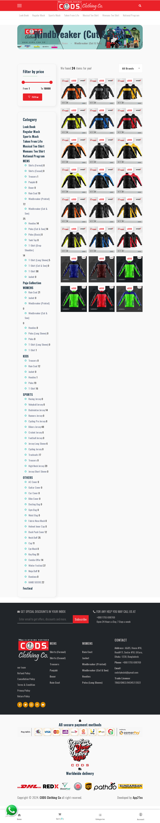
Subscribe (81, 619)
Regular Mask (38, 15)
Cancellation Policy (26, 679)
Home (63, 43)
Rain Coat (55, 682)
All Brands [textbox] (128, 68)
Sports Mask (54, 15)
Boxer (53, 676)
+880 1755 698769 (106, 617)
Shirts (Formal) (58, 652)
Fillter (33, 97)
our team (21, 667)
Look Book (24, 15)
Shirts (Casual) (58, 658)
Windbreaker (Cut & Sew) (95, 670)
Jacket (85, 658)
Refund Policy (23, 673)
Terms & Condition (26, 684)
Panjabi (54, 670)
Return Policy (23, 696)
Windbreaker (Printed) (94, 664)
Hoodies (86, 676)
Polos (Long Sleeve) (92, 682)
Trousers (54, 664)
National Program (131, 15)
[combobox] (130, 68)
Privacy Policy (23, 690)
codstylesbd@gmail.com (126, 672)
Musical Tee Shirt (91, 15)
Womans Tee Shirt (110, 15)
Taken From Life (71, 15)
